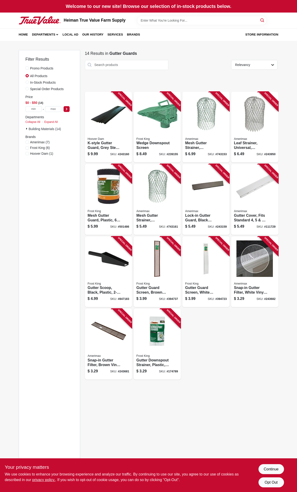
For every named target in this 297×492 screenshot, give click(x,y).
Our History (92, 34)
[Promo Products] (27, 68)
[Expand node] (27, 129)
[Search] (262, 20)
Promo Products (41, 68)
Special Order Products (47, 89)
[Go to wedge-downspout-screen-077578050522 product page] (157, 127)
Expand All (51, 122)
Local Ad (70, 34)
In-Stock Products (43, 82)
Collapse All (33, 122)
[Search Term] (202, 20)
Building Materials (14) (45, 129)
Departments (43, 34)
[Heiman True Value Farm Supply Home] (40, 20)
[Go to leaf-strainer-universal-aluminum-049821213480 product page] (254, 127)
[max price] (53, 109)
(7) (40, 142)
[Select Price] (67, 109)
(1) (41, 153)
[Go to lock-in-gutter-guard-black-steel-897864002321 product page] (205, 199)
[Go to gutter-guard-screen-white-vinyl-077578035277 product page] (205, 271)
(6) (40, 148)
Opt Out (271, 482)
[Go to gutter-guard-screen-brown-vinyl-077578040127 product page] (157, 271)
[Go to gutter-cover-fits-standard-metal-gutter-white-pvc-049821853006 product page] (254, 199)
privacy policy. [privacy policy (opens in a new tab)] (43, 480)
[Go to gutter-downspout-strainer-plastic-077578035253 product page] (157, 344)
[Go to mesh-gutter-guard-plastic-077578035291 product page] (108, 199)
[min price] (34, 109)
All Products (39, 76)
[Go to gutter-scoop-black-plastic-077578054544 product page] (108, 271)
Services (115, 34)
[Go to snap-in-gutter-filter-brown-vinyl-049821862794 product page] (108, 344)
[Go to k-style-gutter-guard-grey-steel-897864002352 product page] (108, 127)
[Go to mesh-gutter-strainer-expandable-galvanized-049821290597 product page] (157, 199)
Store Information (261, 34)
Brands (133, 34)
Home (23, 34)
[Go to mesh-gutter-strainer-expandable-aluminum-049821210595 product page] (205, 127)
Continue (271, 469)
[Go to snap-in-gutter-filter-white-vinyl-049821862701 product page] (254, 271)
